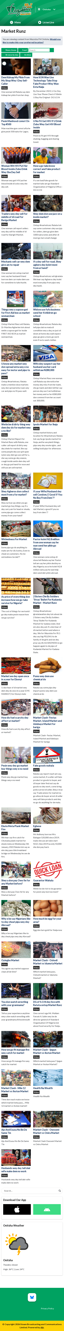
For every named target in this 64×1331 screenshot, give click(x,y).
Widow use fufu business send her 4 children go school (48, 304)
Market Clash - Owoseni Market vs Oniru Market (48, 1122)
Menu (15, 22)
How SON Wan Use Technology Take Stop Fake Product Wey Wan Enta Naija (48, 73)
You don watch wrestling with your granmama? (16, 994)
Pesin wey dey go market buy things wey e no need (16, 758)
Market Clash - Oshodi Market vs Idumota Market (48, 953)
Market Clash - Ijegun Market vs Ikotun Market (48, 1042)
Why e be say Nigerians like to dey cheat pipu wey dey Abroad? (16, 913)
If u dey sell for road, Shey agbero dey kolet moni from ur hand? (48, 256)
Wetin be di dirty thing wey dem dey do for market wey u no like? (16, 419)
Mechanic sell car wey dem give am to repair (16, 254)
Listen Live (46, 22)
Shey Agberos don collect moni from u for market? (16, 484)
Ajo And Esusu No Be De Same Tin (16, 1122)
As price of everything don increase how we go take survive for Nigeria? (16, 591)
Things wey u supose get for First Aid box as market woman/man (16, 304)
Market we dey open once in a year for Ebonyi (16, 669)
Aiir (42, 1327)
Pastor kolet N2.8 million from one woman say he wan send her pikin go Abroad (48, 535)
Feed (24, 50)
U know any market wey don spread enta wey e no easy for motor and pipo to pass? (16, 360)
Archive (27, 55)
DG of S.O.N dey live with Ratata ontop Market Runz (48, 994)
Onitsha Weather (13, 1225)
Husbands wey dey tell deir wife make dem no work (16, 1161)
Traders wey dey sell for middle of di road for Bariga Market (16, 208)
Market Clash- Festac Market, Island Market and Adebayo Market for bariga (48, 714)
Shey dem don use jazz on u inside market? (48, 206)
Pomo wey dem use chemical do (48, 669)
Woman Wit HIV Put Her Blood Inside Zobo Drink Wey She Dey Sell (16, 160)
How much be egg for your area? (48, 911)
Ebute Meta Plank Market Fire (16, 819)
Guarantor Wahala (48, 872)
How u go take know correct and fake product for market (48, 160)
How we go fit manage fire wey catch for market (16, 1042)
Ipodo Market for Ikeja (48, 416)
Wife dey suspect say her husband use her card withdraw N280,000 (48, 358)
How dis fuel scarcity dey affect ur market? (16, 710)
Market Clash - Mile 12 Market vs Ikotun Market (16, 1081)
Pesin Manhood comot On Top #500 (16, 114)
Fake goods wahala (48, 757)
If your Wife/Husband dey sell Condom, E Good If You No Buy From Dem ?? (48, 486)
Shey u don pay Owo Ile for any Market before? (16, 873)
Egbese (48, 817)
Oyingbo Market (16, 951)
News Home (11, 50)
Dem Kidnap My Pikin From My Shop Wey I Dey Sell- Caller (16, 72)
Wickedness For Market (16, 531)
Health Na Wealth (48, 1079)
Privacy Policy (47, 1308)
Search (52, 50)
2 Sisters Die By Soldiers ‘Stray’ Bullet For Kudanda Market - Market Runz (48, 591)
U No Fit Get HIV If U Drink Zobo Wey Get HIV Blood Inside (48, 115)
